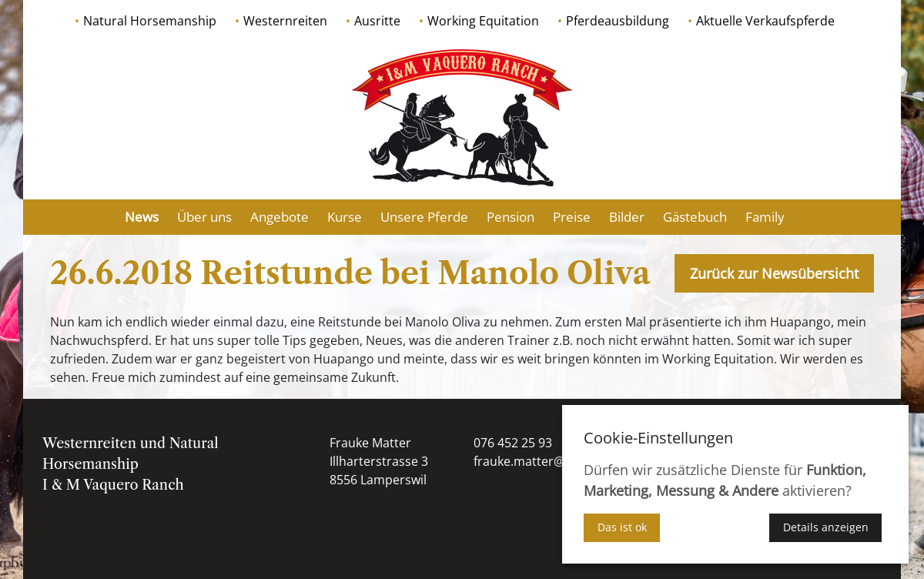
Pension (510, 217)
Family (765, 217)
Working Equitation (483, 20)
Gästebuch (695, 217)
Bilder (626, 217)
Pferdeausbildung (617, 20)
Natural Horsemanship (149, 20)
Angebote (279, 217)
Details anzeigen (826, 527)
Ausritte (377, 20)
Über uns (204, 217)
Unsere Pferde (424, 217)
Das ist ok (622, 527)
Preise (572, 217)
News (142, 217)
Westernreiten (285, 20)
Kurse (344, 217)
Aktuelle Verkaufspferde (765, 20)
